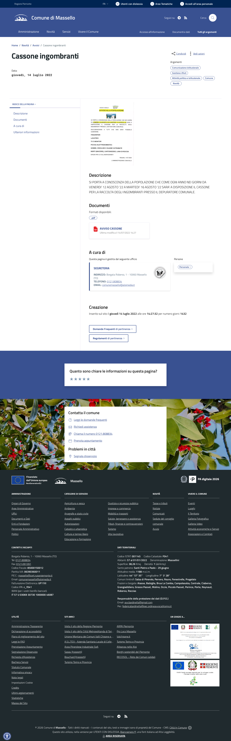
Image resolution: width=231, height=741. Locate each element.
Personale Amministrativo (25, 529)
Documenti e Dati (21, 519)
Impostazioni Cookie (22, 682)
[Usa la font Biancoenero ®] (129, 4)
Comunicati (159, 513)
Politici (15, 534)
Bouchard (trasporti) (75, 657)
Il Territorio (193, 513)
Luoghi (191, 508)
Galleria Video (195, 524)
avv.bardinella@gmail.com (138, 602)
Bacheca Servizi (20, 662)
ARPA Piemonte (125, 626)
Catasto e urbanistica (75, 529)
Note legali (17, 677)
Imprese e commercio (119, 508)
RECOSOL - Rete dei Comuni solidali (136, 657)
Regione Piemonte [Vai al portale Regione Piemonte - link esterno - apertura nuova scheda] (22, 3)
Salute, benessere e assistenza (124, 519)
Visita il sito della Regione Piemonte (83, 626)
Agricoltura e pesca (74, 503)
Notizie (156, 508)
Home (15, 45)
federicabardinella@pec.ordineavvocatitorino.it (147, 606)
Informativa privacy (22, 672)
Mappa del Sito (19, 703)
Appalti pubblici (72, 519)
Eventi (191, 503)
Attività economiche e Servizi (203, 529)
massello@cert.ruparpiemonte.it (35, 575)
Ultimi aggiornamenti (23, 693)
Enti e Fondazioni (21, 524)
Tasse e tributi (160, 503)
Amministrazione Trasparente (27, 626)
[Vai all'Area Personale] (196, 4)
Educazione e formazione (77, 539)
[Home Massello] (44, 17)
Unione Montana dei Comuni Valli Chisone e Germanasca (94, 636)
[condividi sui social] (178, 53)
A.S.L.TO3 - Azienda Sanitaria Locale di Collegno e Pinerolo (95, 642)
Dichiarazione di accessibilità (26, 631)
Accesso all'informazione (152, 32)
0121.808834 (114, 281)
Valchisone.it (123, 636)
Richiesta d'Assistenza (23, 657)
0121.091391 (23, 564)
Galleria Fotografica (198, 519)
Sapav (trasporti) (73, 652)
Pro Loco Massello (126, 631)
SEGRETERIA (101, 268)
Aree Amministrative (23, 508)
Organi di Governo (21, 503)
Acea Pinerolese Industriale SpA (81, 647)
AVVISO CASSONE (111, 228)
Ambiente (69, 508)
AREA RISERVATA (113, 736)
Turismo (112, 529)
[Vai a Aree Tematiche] (161, 4)
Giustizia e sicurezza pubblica (123, 503)
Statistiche (17, 698)
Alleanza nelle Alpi (127, 647)
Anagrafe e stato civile (76, 513)
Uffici (14, 513)
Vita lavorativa (115, 534)
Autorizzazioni (71, 524)
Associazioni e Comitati (200, 534)
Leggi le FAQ (18, 642)
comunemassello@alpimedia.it (118, 285)
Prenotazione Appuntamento (27, 647)
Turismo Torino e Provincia (78, 662)
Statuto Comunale (21, 667)
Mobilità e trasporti (118, 513)
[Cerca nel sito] (213, 18)
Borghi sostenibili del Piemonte (133, 652)
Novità (25, 45)
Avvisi (36, 45)
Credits (15, 688)
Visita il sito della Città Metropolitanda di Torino (89, 631)
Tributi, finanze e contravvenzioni (125, 524)
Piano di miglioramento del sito (28, 636)
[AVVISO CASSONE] (95, 229)
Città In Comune (178, 727)
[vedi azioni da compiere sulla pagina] (196, 53)
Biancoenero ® (128, 732)
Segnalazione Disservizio (25, 652)
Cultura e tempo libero (76, 534)
